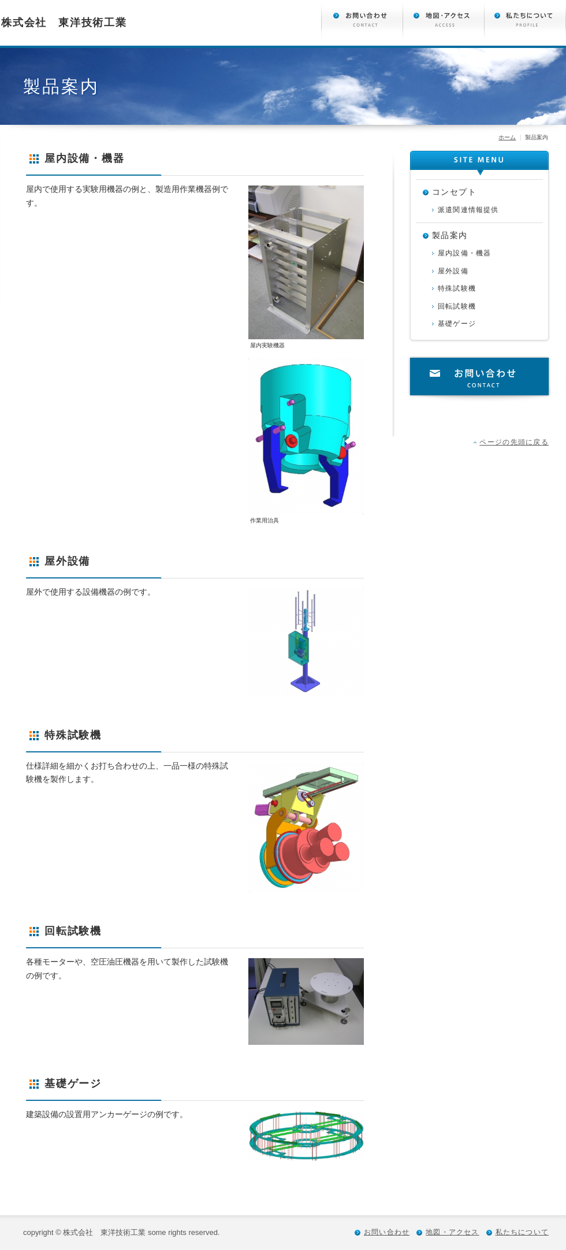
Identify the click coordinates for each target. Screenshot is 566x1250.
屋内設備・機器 (464, 253)
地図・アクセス (452, 1232)
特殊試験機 (457, 288)
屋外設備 (453, 271)
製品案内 (450, 235)
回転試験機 (457, 306)
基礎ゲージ (457, 324)
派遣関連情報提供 (468, 210)
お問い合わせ (479, 378)
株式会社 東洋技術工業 (64, 22)
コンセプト (454, 191)
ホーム (507, 137)
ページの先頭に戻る (514, 442)
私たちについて (522, 1232)
